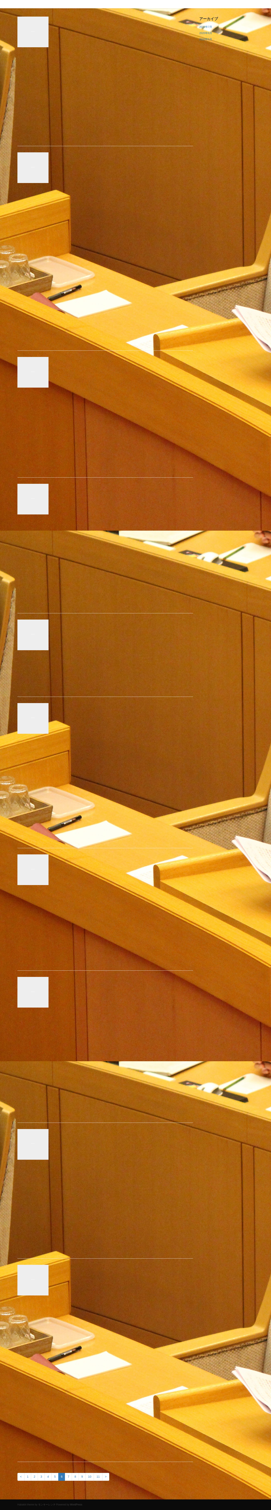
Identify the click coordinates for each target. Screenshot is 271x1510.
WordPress (76, 1504)
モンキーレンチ (47, 1504)
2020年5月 (205, 39)
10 (89, 1476)
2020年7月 (205, 26)
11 (98, 1476)
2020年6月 (205, 33)
